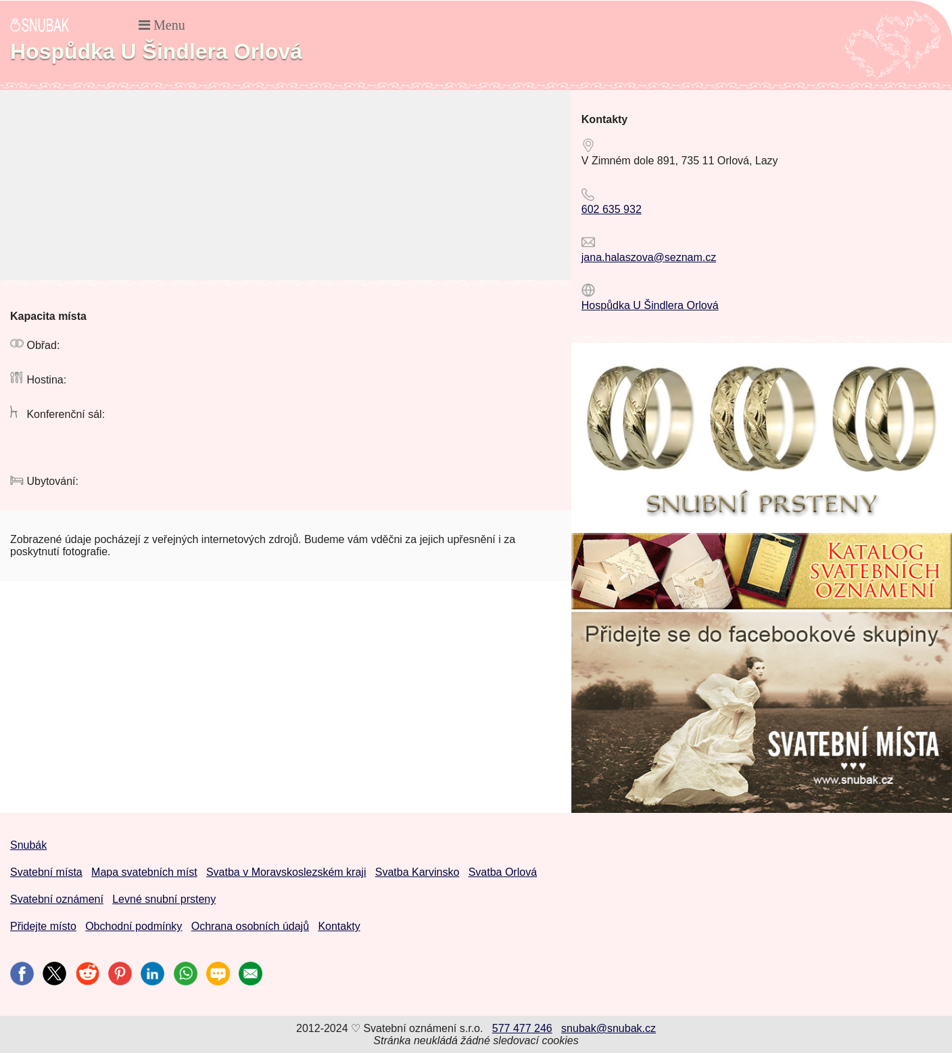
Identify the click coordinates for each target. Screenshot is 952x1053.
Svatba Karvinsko (417, 872)
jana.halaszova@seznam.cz (648, 257)
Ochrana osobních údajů (250, 926)
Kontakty (339, 926)
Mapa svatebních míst (144, 872)
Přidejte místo (43, 926)
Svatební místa (46, 872)
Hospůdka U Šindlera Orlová (650, 305)
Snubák (28, 845)
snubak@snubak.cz (608, 1028)
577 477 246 (522, 1028)
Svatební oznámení (56, 899)
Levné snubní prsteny (164, 899)
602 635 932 (611, 209)
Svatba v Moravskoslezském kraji (286, 872)
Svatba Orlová (503, 872)
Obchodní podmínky (133, 926)
